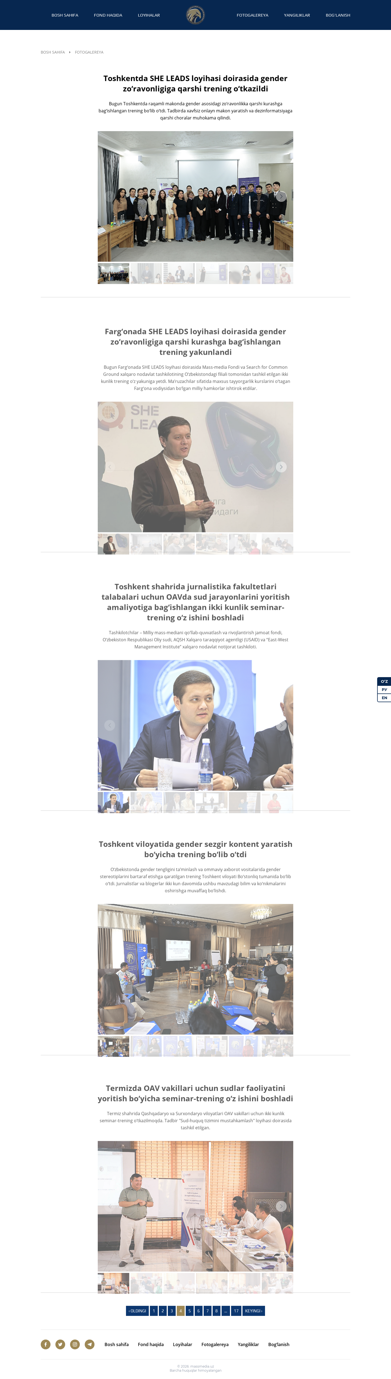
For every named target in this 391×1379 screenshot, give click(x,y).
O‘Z (384, 681)
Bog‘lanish (338, 15)
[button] (281, 196)
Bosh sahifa (65, 15)
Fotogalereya (252, 15)
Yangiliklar (297, 15)
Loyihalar (149, 15)
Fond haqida (108, 15)
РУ (384, 689)
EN (384, 697)
